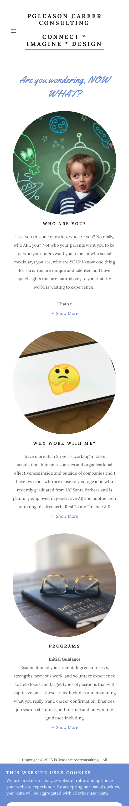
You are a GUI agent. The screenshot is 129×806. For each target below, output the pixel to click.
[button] (16, 31)
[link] (64, 31)
